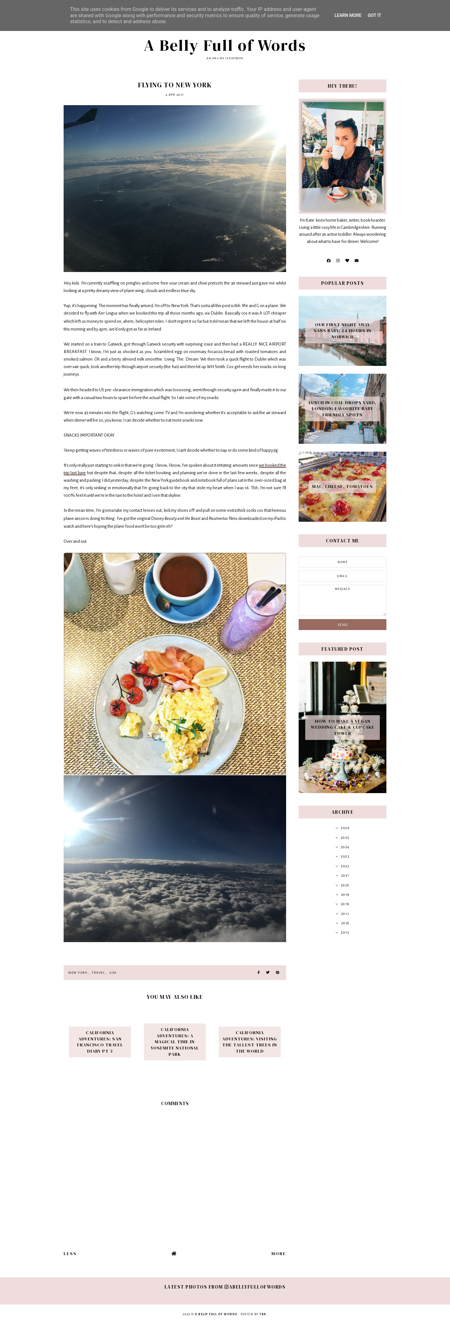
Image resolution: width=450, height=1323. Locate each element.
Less (70, 1253)
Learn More (347, 15)
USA (113, 972)
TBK (262, 1314)
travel (98, 972)
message (342, 600)
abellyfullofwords (254, 1287)
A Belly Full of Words (225, 45)
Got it (374, 15)
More (278, 1253)
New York (77, 972)
